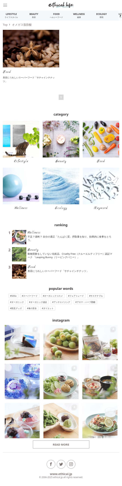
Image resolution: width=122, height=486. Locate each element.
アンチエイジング (62, 302)
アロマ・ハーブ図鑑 (86, 302)
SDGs (14, 295)
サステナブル (96, 295)
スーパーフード (30, 295)
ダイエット (48, 308)
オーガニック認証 (38, 302)
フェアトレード (76, 295)
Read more (61, 444)
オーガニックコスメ (53, 295)
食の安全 (32, 308)
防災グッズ (16, 308)
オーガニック (17, 302)
